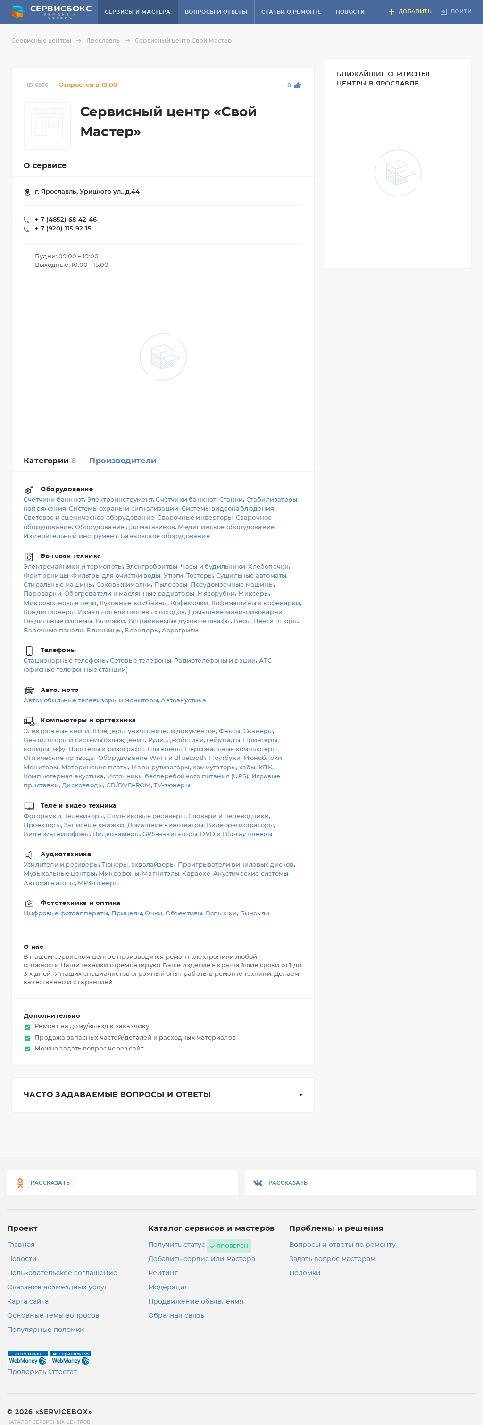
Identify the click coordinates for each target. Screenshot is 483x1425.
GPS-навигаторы (169, 835)
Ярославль (109, 40)
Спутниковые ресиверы (146, 816)
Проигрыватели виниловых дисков (236, 865)
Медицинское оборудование (226, 527)
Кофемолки (189, 603)
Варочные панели (53, 631)
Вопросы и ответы (216, 12)
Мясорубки (216, 594)
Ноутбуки (225, 759)
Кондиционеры (49, 612)
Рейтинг (163, 1273)
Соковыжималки (123, 585)
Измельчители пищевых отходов (131, 612)
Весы (241, 622)
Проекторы (42, 825)
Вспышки (221, 914)
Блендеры (142, 631)
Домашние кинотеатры (165, 825)
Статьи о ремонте (291, 12)
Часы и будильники (213, 567)
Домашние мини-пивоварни (235, 612)
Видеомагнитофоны (57, 835)
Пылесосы (171, 585)
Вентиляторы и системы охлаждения (84, 740)
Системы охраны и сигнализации (123, 509)
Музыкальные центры (60, 874)
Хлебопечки (268, 567)
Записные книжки (94, 825)
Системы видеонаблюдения (228, 509)
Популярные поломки (45, 1330)
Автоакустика (183, 701)
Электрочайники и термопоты (73, 567)
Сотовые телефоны (140, 661)
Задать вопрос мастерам (332, 1259)
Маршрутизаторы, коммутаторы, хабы (193, 768)
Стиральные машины (58, 585)
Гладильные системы (58, 622)
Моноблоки (262, 759)
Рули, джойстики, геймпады (194, 740)
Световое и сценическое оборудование (89, 518)
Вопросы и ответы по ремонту (342, 1245)
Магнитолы (160, 874)
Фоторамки (42, 816)
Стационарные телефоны (65, 661)
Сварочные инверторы (195, 518)
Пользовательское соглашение (62, 1273)
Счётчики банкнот (54, 500)
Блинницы (104, 631)
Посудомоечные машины (232, 585)
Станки (231, 500)
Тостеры (199, 576)
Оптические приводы (59, 759)
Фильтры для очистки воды (115, 576)
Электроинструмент (120, 500)
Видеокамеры (116, 835)
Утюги (173, 576)
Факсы (230, 731)
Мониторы (41, 768)
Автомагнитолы (49, 883)
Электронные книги (56, 731)
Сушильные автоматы (251, 576)
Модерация (168, 1287)
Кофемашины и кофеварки (255, 603)
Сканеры (258, 731)
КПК (265, 768)
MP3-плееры (98, 883)
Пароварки (42, 594)
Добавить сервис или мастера (201, 1259)
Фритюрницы (46, 576)
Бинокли (254, 914)
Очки (153, 914)
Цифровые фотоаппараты (66, 914)
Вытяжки (110, 622)
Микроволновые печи (60, 603)
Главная (21, 1245)
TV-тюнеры (172, 786)
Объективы (184, 914)
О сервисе (45, 166)
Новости (350, 12)
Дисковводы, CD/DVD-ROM (106, 786)
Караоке (196, 874)
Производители (122, 461)
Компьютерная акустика (64, 777)
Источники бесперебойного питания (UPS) (178, 777)
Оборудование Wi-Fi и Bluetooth (152, 759)
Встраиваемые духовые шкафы (179, 622)
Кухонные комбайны (133, 603)
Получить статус (176, 1245)
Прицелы (126, 914)
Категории (50, 461)
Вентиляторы (276, 622)
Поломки (305, 1273)
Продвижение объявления (196, 1301)
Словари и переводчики (228, 816)
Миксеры (253, 594)
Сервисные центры (47, 40)
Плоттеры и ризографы (106, 750)
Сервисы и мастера (138, 12)
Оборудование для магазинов (125, 527)
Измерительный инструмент (70, 536)
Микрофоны (119, 874)
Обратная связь (176, 1316)
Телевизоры (84, 816)
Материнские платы (94, 768)
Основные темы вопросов (53, 1316)
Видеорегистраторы (240, 825)
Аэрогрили (180, 631)
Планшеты (164, 750)
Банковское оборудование (165, 536)
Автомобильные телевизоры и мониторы (91, 701)
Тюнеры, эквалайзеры (138, 865)
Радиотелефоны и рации (215, 661)
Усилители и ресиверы (61, 865)
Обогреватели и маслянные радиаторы (129, 594)
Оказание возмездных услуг (57, 1287)
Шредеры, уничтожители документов (154, 731)
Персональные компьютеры (231, 750)
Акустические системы (250, 874)
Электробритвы (152, 567)
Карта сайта (28, 1301)
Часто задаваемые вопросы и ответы (117, 1095)
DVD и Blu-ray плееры (236, 835)
